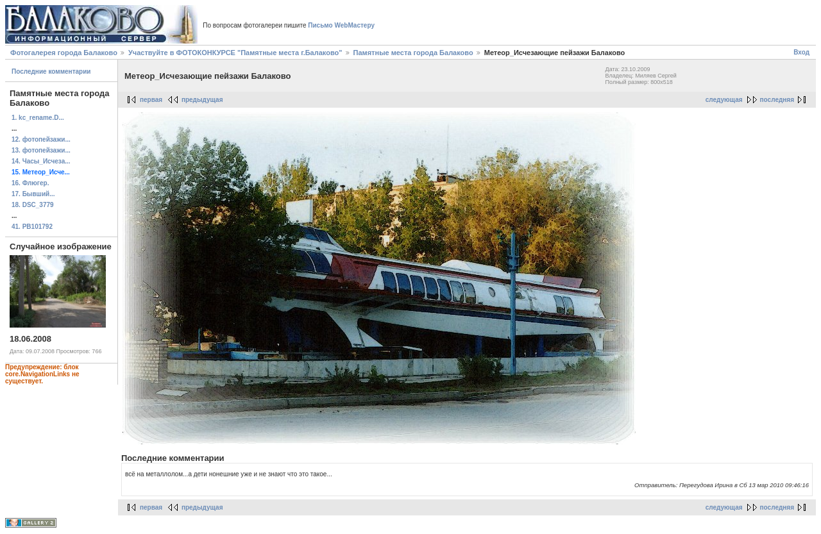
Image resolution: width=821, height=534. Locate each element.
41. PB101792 (32, 226)
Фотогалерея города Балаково (63, 52)
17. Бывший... (33, 193)
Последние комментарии (51, 71)
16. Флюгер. (30, 183)
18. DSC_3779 (33, 204)
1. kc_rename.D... (38, 117)
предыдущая (202, 99)
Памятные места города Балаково (413, 52)
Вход (801, 52)
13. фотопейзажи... (41, 150)
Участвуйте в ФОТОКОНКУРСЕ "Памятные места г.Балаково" (235, 52)
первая (151, 99)
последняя (777, 99)
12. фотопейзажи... (41, 139)
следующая (724, 99)
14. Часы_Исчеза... (41, 161)
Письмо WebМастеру (341, 25)
